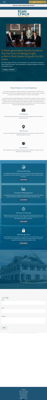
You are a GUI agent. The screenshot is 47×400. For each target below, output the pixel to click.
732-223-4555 (25, 391)
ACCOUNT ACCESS (37, 2)
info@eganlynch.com (23, 398)
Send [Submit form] (4, 327)
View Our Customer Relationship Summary (23, 5)
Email (2, 308)
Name (2, 299)
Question (3, 316)
